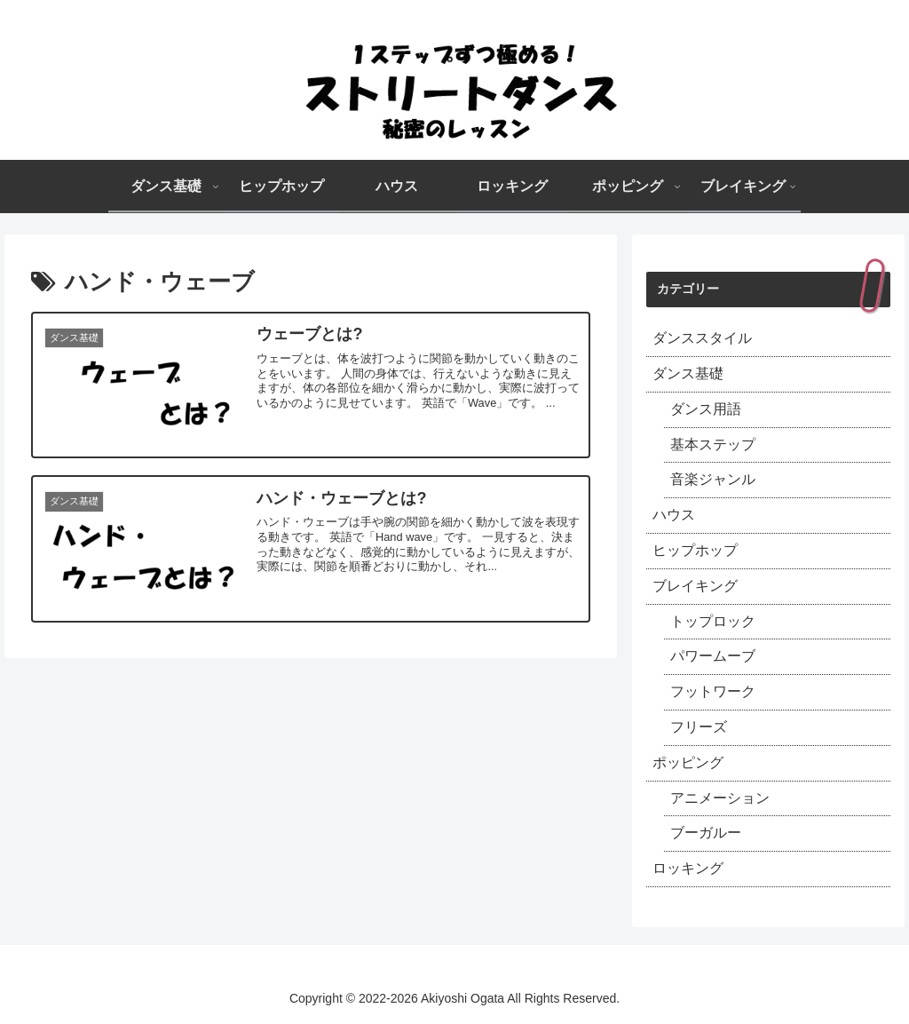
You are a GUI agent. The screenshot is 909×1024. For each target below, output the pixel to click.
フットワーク (712, 691)
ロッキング (687, 868)
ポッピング (687, 762)
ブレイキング (695, 585)
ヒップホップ (695, 550)
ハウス (673, 514)
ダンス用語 (705, 409)
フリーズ (698, 726)
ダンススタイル (702, 337)
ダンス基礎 (687, 373)
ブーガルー (705, 832)
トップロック (712, 621)
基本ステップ (712, 444)
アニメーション (720, 798)
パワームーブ (712, 655)
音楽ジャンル (712, 479)
